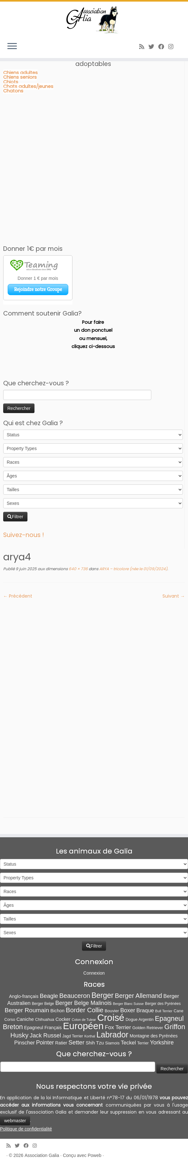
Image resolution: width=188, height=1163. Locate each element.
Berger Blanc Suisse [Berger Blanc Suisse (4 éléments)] (128, 1004)
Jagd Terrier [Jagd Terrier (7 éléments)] (72, 1036)
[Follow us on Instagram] (172, 47)
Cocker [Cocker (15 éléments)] (63, 1019)
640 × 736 (78, 568)
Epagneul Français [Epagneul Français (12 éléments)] (43, 1027)
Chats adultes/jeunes (28, 86)
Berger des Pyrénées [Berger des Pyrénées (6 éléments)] (163, 1003)
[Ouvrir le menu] (12, 46)
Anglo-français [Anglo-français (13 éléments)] (23, 996)
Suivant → (173, 596)
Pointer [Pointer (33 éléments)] (45, 1042)
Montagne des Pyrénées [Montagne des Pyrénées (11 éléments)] (153, 1035)
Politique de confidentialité (26, 1128)
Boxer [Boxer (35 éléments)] (127, 1010)
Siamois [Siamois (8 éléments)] (112, 1043)
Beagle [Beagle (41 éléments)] (49, 995)
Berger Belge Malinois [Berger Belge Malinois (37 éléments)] (83, 1003)
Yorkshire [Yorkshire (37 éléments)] (162, 1042)
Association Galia (42, 1155)
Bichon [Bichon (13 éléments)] (57, 1010)
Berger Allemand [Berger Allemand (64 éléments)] (138, 995)
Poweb (95, 1155)
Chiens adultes (20, 72)
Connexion (94, 973)
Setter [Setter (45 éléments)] (77, 1042)
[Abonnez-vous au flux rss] (143, 47)
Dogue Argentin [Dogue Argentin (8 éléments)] (139, 1019)
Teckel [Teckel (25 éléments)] (128, 1043)
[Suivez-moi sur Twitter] (153, 47)
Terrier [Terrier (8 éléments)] (143, 1043)
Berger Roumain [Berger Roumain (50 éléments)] (26, 1010)
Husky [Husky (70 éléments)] (19, 1035)
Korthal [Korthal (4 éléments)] (89, 1036)
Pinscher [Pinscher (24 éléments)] (24, 1043)
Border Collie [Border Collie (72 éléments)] (84, 1010)
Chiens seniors (20, 77)
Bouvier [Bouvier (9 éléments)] (112, 1010)
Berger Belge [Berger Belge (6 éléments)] (43, 1003)
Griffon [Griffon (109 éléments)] (174, 1027)
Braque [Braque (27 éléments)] (145, 1010)
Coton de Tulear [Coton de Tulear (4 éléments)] (84, 1019)
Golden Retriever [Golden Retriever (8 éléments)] (147, 1027)
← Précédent (17, 596)
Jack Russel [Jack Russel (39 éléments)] (45, 1035)
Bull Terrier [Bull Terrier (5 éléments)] (163, 1011)
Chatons (13, 91)
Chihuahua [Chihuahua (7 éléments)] (44, 1019)
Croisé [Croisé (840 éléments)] (110, 1017)
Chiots (10, 82)
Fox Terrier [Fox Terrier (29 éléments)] (118, 1027)
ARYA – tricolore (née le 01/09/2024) (132, 568)
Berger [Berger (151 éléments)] (102, 995)
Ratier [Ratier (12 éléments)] (61, 1042)
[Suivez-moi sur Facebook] (163, 47)
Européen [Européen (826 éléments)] (83, 1026)
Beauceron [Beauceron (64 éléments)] (74, 995)
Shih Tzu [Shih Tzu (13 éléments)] (95, 1042)
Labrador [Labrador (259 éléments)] (112, 1034)
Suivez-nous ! (23, 535)
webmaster (15, 1120)
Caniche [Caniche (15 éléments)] (25, 1019)
